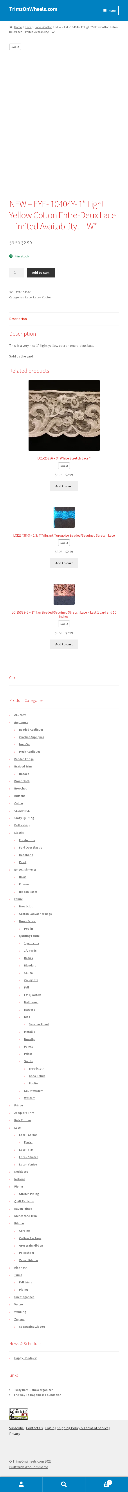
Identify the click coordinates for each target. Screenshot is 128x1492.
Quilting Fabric (29, 936)
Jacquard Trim (24, 1113)
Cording (24, 1231)
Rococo (24, 774)
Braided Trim (23, 766)
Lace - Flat (26, 1150)
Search (64, 1484)
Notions (19, 1179)
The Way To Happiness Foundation (37, 1395)
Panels (28, 1046)
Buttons (19, 796)
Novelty (29, 1039)
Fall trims (25, 1282)
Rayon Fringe (23, 1209)
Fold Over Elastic (30, 847)
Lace (28, 27)
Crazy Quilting (24, 818)
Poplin (28, 929)
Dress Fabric (27, 921)
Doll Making (22, 825)
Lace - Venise (28, 1164)
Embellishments (25, 869)
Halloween (31, 1002)
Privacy (14, 1433)
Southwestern (33, 1091)
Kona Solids (37, 1076)
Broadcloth (22, 781)
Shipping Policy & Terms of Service (82, 1428)
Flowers (24, 884)
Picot (22, 862)
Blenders (30, 965)
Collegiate (31, 980)
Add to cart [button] (64, 486)
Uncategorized (24, 1297)
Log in (49, 1428)
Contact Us (34, 1428)
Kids (27, 1017)
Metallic (29, 1032)
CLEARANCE (22, 811)
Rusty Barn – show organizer (33, 1390)
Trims (18, 1275)
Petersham (26, 1253)
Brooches (20, 788)
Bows (22, 877)
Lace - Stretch (28, 1157)
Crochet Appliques (31, 737)
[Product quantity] (16, 273)
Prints (28, 1054)
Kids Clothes (22, 1120)
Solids (28, 1061)
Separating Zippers (32, 1327)
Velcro (18, 1304)
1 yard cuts (31, 943)
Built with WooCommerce (28, 1467)
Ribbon (19, 1223)
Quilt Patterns (24, 1201)
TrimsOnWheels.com (33, 8)
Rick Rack (20, 1267)
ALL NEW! (20, 715)
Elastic (19, 833)
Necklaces (21, 1172)
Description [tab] (18, 318)
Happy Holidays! (25, 1358)
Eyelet (28, 1142)
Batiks (28, 958)
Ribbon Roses (28, 892)
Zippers (19, 1319)
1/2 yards (30, 951)
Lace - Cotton (43, 27)
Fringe (18, 1105)
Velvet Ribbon (28, 1260)
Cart (98, 1481)
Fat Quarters (32, 995)
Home (18, 27)
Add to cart (41, 272)
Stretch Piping (29, 1194)
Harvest (29, 1010)
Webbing (20, 1312)
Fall (26, 987)
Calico (18, 803)
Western (29, 1098)
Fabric (18, 899)
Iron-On (24, 744)
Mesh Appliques (29, 752)
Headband (26, 855)
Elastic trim (27, 840)
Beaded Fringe (24, 759)
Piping (18, 1186)
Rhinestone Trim (25, 1216)
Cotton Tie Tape (30, 1238)
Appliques (21, 722)
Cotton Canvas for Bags (35, 914)
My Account (21, 1484)
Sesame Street (39, 1024)
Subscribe (16, 1428)
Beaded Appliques (31, 730)
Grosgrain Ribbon (31, 1245)
